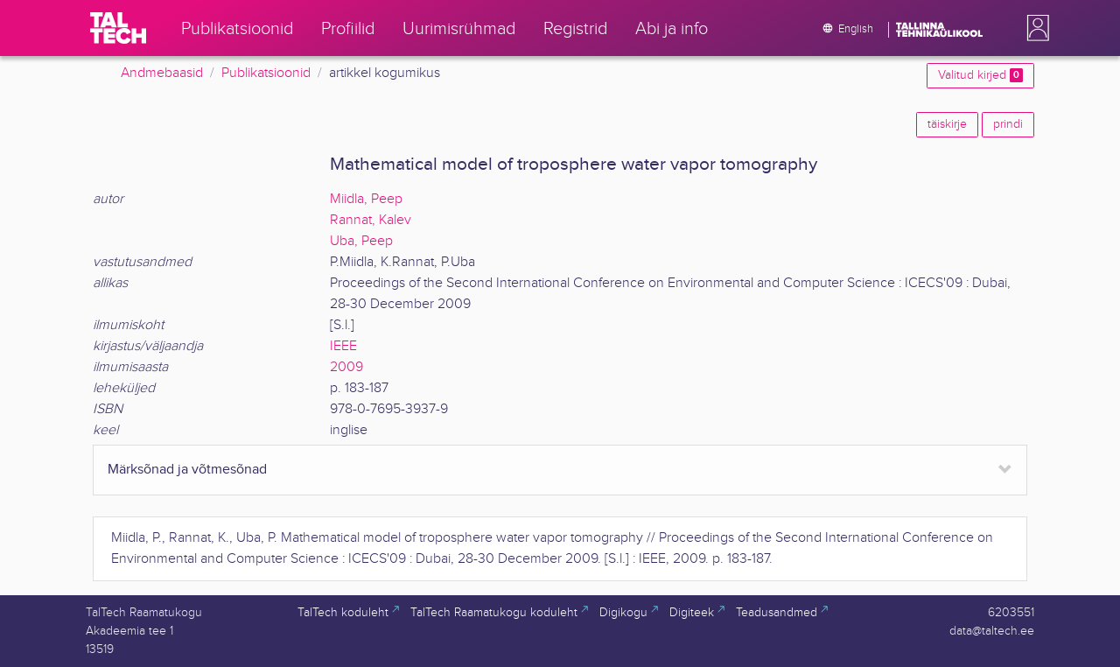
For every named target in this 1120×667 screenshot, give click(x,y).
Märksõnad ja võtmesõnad (187, 469)
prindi (1008, 124)
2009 (346, 367)
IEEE (343, 346)
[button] (1034, 28)
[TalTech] (118, 28)
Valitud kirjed (980, 75)
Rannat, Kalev (370, 220)
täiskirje (947, 124)
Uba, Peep (361, 241)
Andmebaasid (162, 73)
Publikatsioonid (266, 73)
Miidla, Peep (366, 199)
